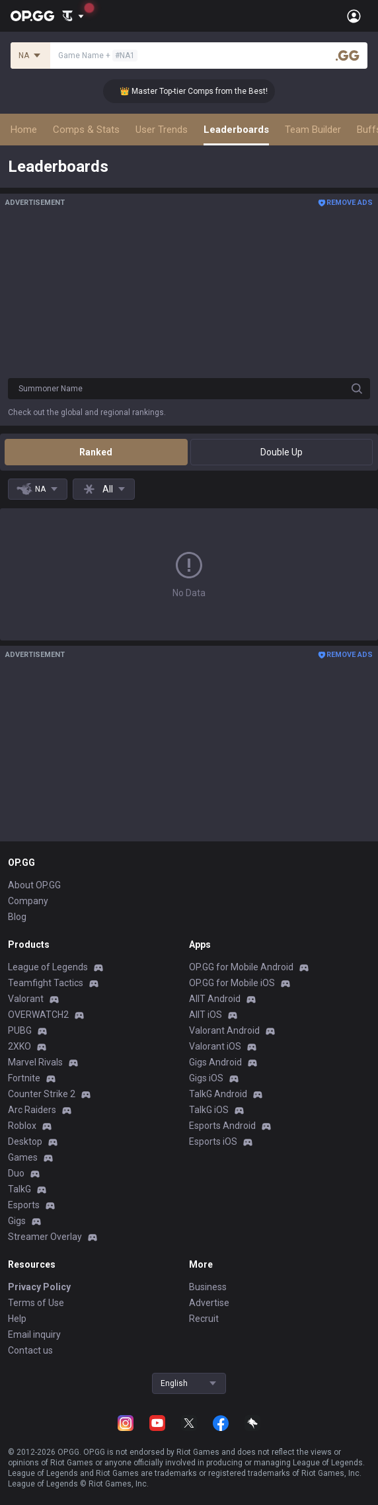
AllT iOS (205, 1014)
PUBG (20, 1030)
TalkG (19, 1189)
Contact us (30, 1350)
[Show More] (73, 16)
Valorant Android (224, 1030)
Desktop (25, 1141)
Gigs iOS (206, 1078)
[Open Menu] (353, 16)
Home (24, 129)
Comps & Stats (86, 129)
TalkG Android (218, 1094)
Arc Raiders (32, 1109)
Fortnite (24, 1078)
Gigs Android (215, 1062)
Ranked (95, 452)
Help (17, 1318)
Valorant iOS (215, 1046)
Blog (17, 916)
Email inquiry (34, 1334)
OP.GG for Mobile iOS (232, 983)
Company (28, 901)
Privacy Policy (39, 1287)
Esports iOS (213, 1141)
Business (208, 1287)
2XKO (19, 1046)
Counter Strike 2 (41, 1094)
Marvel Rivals (35, 1062)
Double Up (281, 452)
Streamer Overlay (45, 1236)
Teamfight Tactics (45, 983)
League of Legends (48, 967)
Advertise (209, 1302)
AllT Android (215, 998)
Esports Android (222, 1125)
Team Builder (313, 129)
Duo (16, 1173)
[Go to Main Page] (32, 16)
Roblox (22, 1125)
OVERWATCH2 (38, 1014)
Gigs (17, 1221)
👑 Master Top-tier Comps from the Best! (202, 91)
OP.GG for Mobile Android (241, 967)
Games (23, 1157)
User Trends (161, 129)
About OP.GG (34, 885)
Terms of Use (36, 1302)
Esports (24, 1205)
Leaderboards (236, 129)
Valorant (26, 998)
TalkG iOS (209, 1109)
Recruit (204, 1318)
